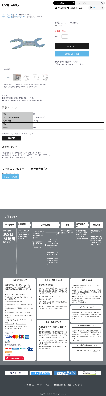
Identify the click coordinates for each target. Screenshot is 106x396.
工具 (15, 15)
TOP (3, 15)
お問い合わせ (77, 385)
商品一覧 (10, 15)
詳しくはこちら (77, 340)
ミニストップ (9, 324)
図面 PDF (11, 138)
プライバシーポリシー (44, 385)
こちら (7, 328)
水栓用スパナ (22, 17)
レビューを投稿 (10, 176)
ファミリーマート (23, 320)
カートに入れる (71, 46)
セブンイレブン (10, 320)
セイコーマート (21, 324)
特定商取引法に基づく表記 (62, 385)
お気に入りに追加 (71, 53)
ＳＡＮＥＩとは (29, 385)
